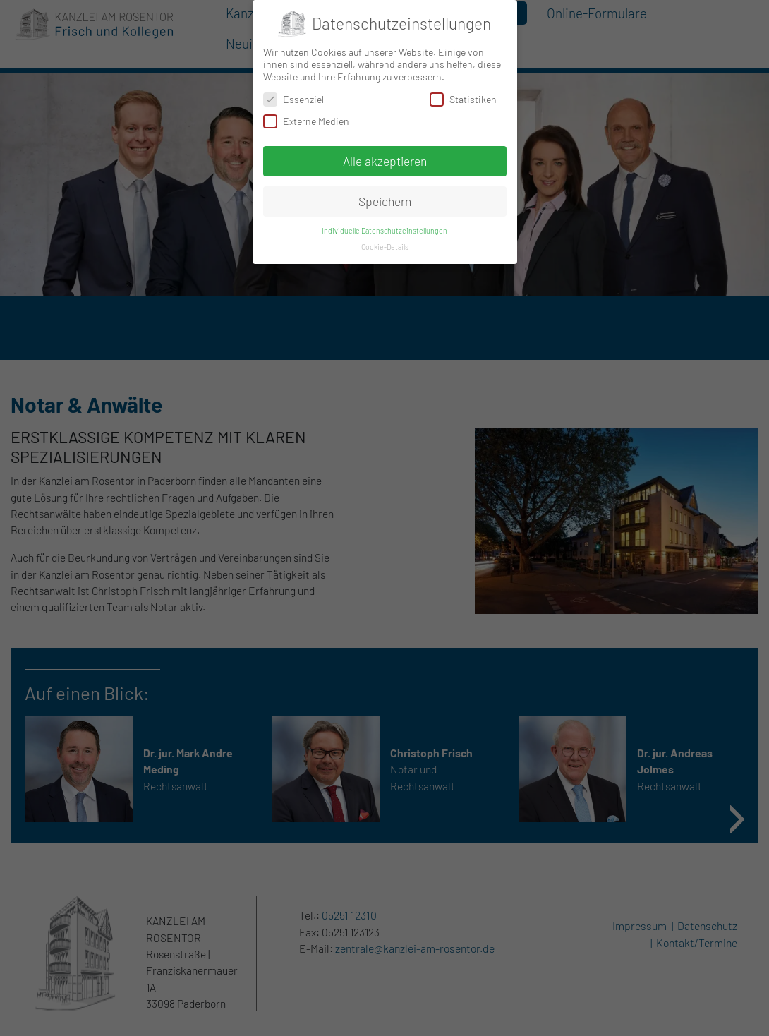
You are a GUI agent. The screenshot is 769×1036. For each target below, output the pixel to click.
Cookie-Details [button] (384, 246)
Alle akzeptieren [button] (385, 161)
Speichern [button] (384, 201)
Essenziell (294, 99)
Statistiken (463, 99)
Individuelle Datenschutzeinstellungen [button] (384, 230)
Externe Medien (306, 121)
